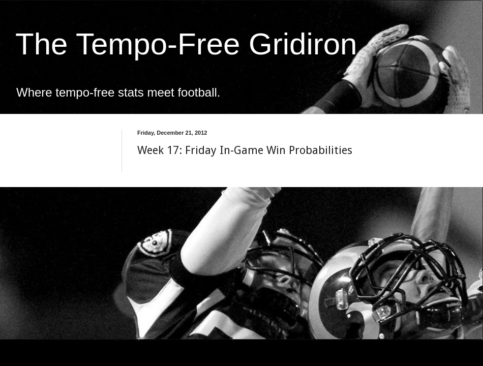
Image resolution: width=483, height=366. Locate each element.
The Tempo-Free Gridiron (186, 44)
